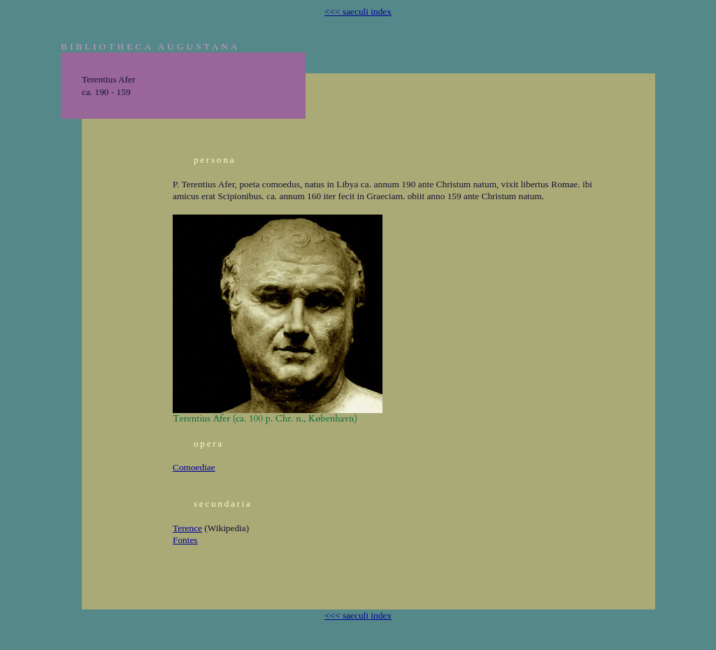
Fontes (185, 540)
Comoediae (194, 467)
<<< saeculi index (358, 11)
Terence (187, 528)
